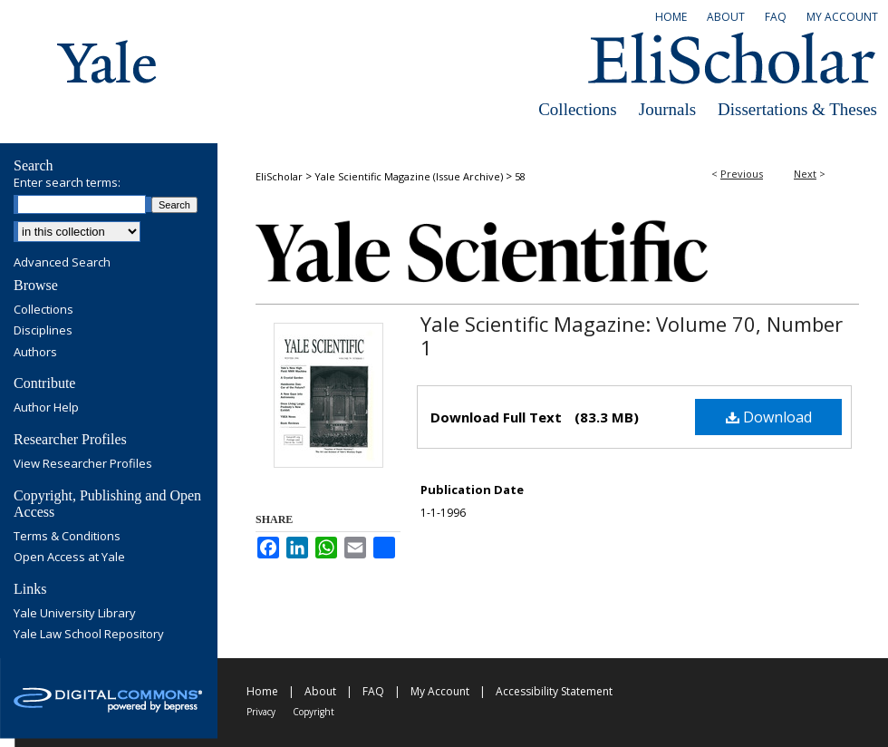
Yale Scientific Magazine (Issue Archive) (408, 176)
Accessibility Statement (554, 691)
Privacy (260, 711)
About (320, 691)
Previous (741, 173)
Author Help (46, 408)
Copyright (313, 711)
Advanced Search (62, 262)
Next (805, 173)
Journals (667, 109)
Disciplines (43, 331)
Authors (35, 352)
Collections (577, 109)
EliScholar (279, 176)
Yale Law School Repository (89, 634)
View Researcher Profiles (83, 464)
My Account (439, 691)
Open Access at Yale (69, 557)
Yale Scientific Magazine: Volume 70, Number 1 (631, 335)
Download (769, 417)
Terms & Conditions (67, 536)
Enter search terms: (67, 182)
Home (262, 691)
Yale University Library (75, 613)
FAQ (373, 691)
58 (520, 176)
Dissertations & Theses (797, 109)
